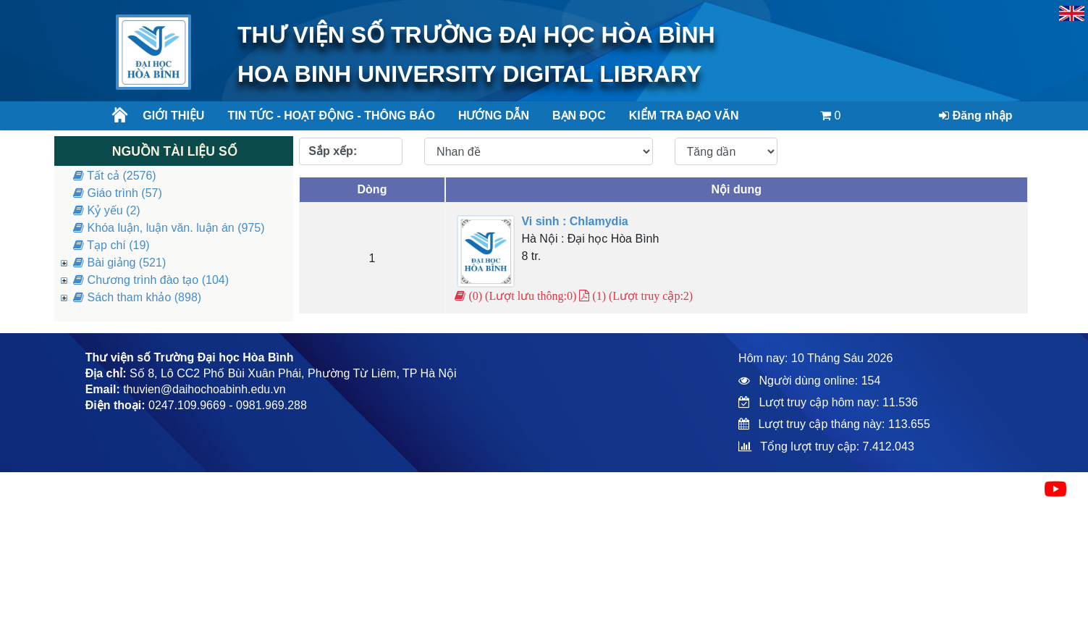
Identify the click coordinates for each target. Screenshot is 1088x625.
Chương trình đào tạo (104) (151, 280)
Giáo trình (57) (117, 193)
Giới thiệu (173, 115)
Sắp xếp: (332, 151)
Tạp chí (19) (111, 245)
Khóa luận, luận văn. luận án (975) (168, 228)
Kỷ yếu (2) (106, 210)
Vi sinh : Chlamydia (574, 221)
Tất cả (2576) (114, 175)
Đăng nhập (975, 115)
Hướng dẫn (493, 115)
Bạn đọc (579, 115)
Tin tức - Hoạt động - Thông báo (325, 115)
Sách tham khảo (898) (137, 297)
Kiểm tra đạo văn (684, 115)
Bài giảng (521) (119, 262)
